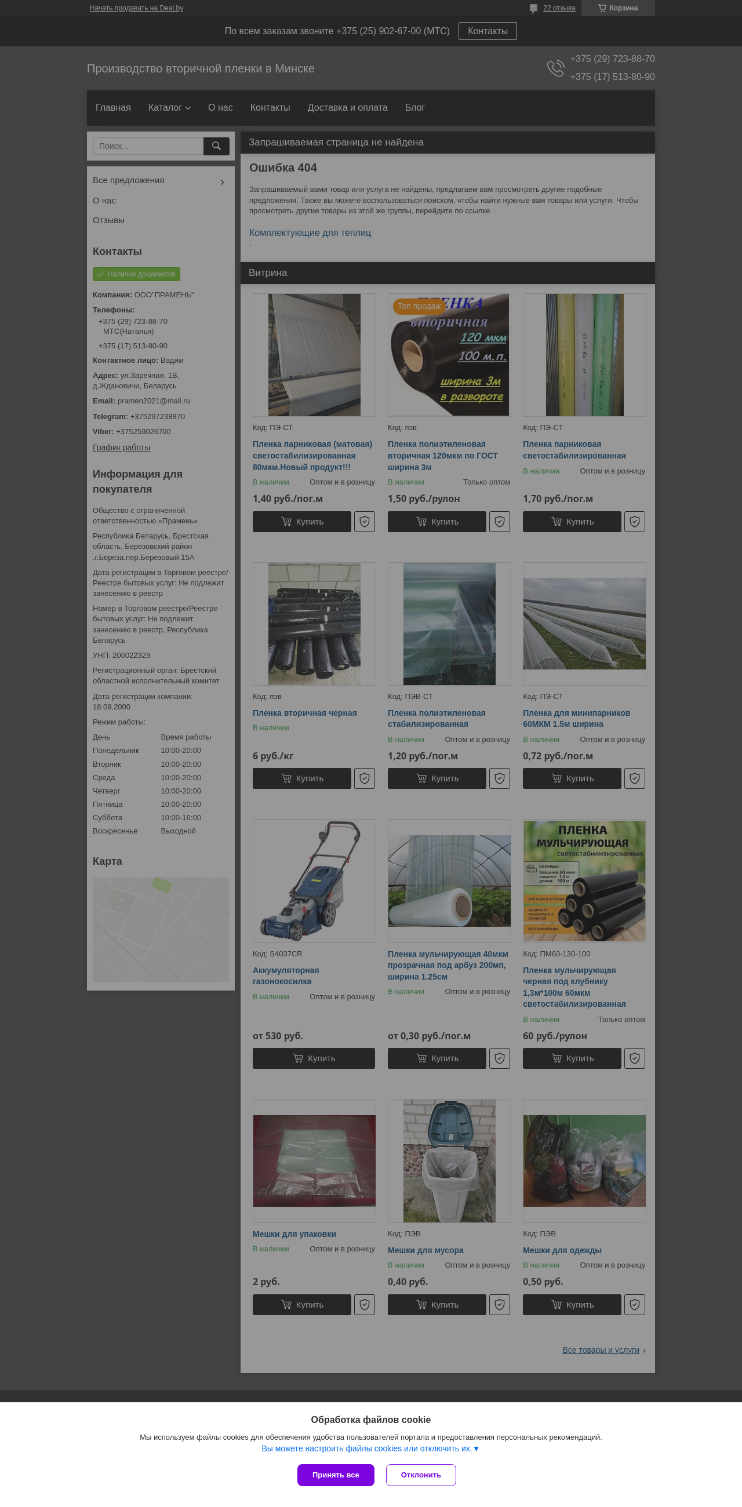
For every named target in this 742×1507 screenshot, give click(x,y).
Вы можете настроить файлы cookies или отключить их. (366, 1448)
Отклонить (421, 1474)
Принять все (335, 1474)
